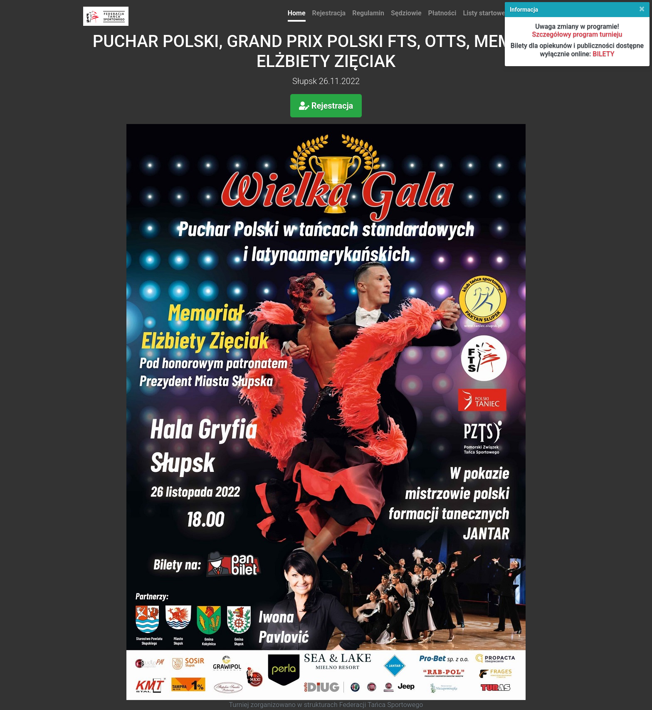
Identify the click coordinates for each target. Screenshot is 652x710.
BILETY (603, 54)
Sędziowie (406, 13)
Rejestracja (329, 13)
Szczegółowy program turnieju (577, 34)
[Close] (642, 9)
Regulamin (368, 13)
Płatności (442, 13)
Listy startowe (484, 13)
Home (297, 13)
